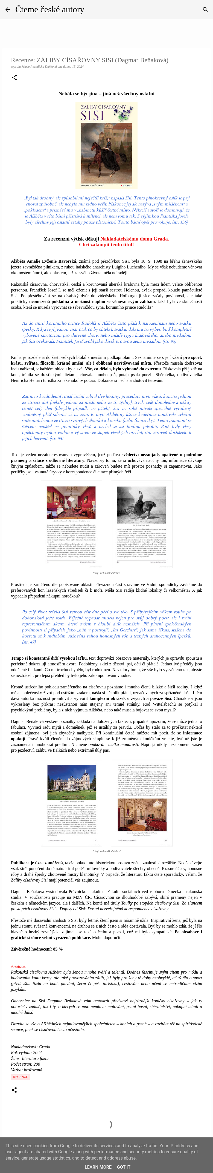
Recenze (20, 1077)
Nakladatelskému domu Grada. (134, 239)
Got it (123, 1167)
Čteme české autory (49, 9)
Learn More (98, 1167)
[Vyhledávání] (205, 9)
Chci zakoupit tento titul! (106, 244)
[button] (14, 78)
